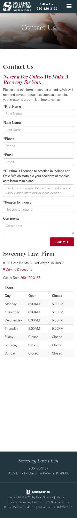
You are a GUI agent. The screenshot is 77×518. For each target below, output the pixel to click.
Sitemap (60, 497)
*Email (8, 155)
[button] (47, 6)
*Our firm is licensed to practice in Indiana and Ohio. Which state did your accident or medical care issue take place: (36, 176)
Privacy (12, 502)
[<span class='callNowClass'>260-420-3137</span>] (30, 278)
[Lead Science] (38, 491)
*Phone (8, 139)
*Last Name (12, 123)
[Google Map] (38, 407)
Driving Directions (17, 269)
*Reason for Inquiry (17, 202)
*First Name (12, 106)
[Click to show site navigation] (69, 6)
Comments (11, 218)
